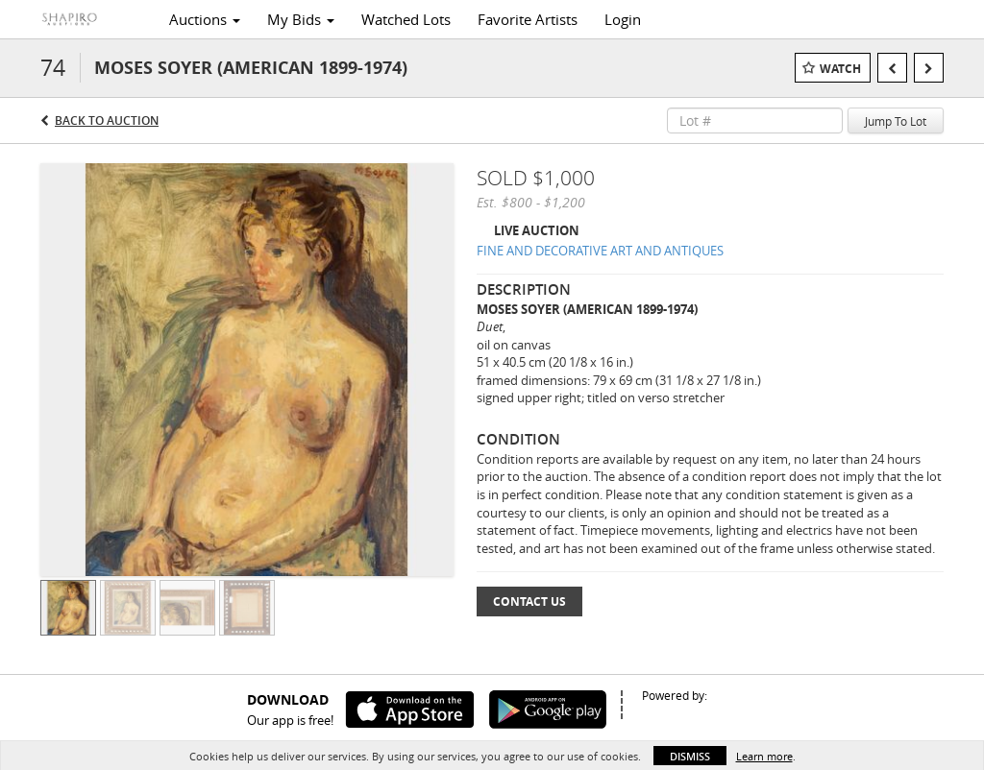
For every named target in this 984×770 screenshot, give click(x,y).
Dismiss (690, 756)
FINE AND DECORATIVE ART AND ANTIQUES (600, 250)
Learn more (764, 756)
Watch (840, 68)
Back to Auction (107, 120)
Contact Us (529, 601)
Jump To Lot (895, 121)
